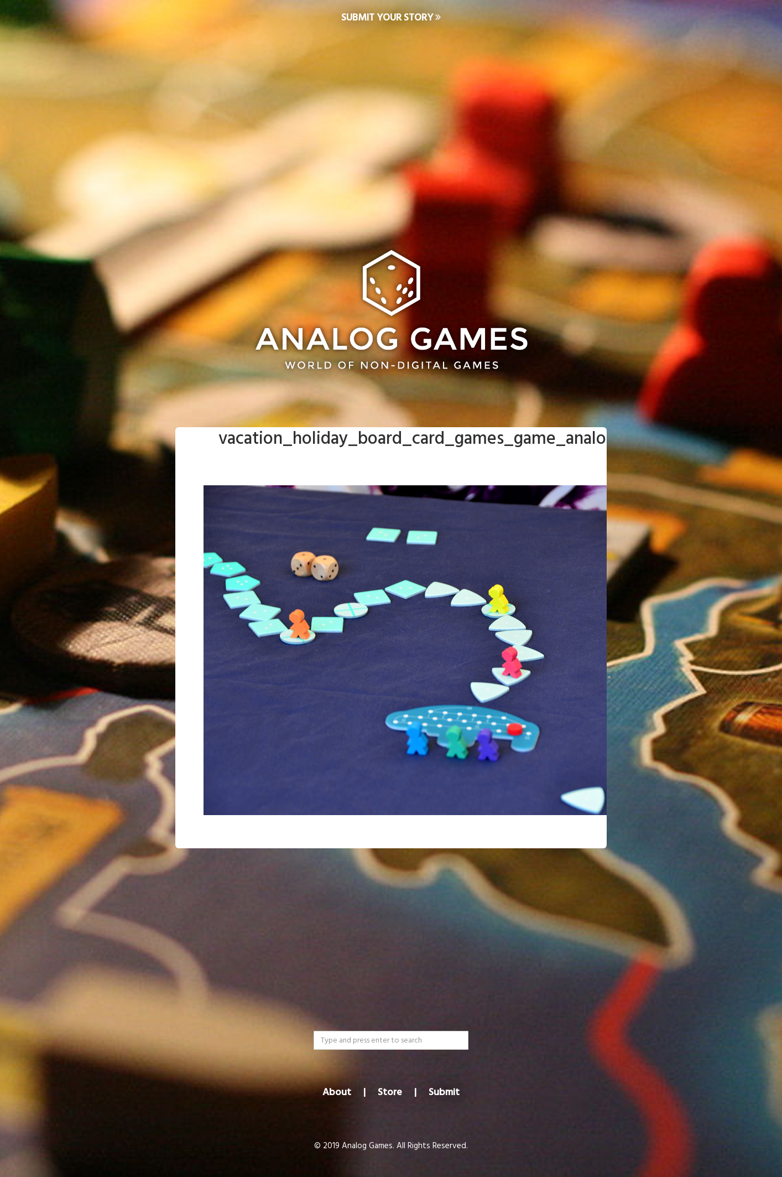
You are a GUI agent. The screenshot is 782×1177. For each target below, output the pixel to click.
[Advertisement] (391, 125)
